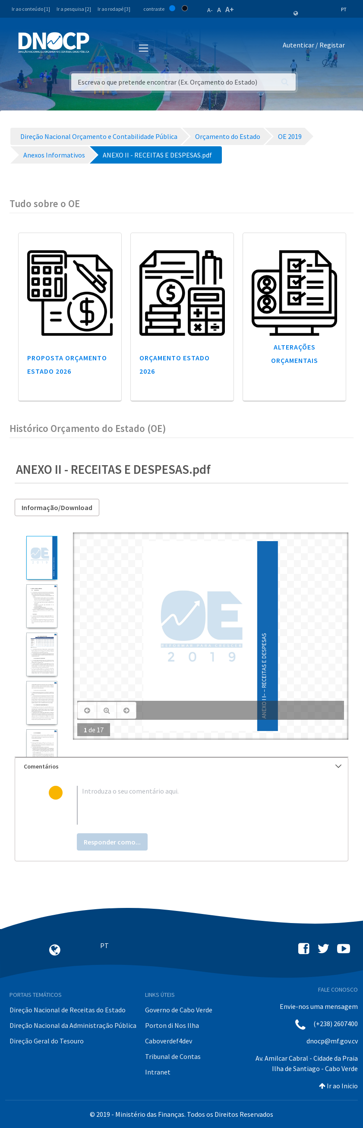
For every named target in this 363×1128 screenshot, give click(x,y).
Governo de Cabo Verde (178, 1009)
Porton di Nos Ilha (172, 1025)
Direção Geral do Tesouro (46, 1041)
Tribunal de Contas (173, 1056)
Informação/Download (57, 507)
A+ (229, 9)
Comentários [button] (182, 766)
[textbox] (196, 805)
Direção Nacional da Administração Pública (72, 1025)
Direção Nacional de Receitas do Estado (67, 1009)
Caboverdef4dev (168, 1041)
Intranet (157, 1072)
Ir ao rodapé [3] (114, 9)
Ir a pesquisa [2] (74, 9)
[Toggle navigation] (100, 46)
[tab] (181, 766)
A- (210, 10)
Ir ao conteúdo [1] (31, 9)
